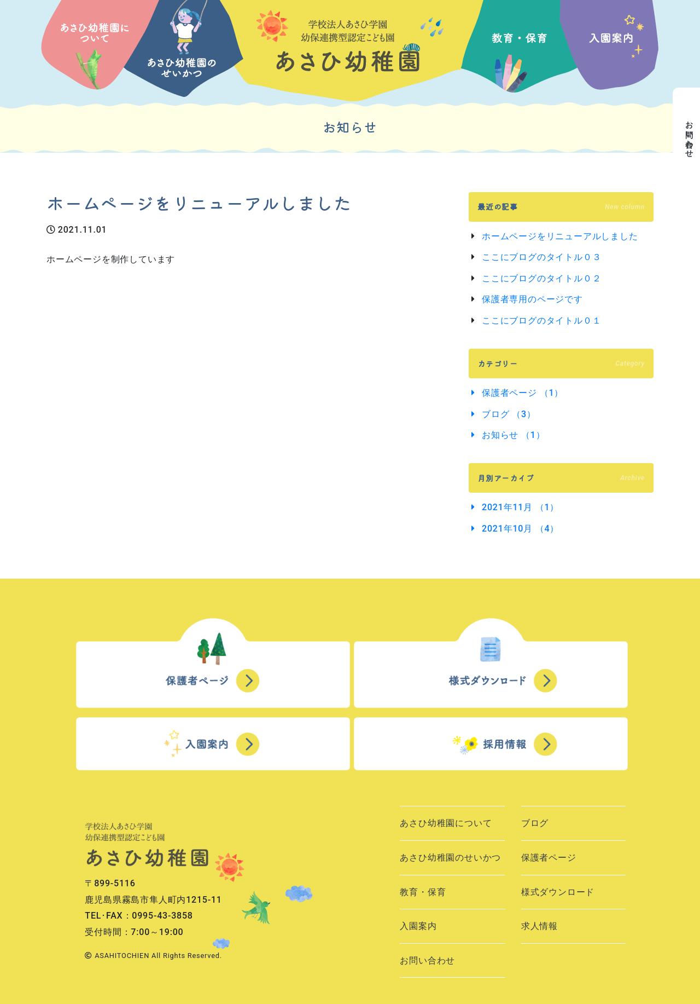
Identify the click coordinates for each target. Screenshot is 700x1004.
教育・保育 (423, 892)
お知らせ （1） (513, 435)
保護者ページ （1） (522, 393)
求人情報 (539, 926)
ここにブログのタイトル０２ (541, 278)
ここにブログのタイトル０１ (541, 320)
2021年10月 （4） (520, 528)
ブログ (535, 823)
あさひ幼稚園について (446, 823)
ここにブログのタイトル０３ (541, 257)
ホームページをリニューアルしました (560, 236)
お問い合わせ (427, 960)
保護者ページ (548, 857)
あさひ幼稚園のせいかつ (450, 857)
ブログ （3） (509, 414)
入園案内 (418, 926)
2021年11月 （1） (520, 507)
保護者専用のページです (532, 299)
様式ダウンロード (557, 892)
